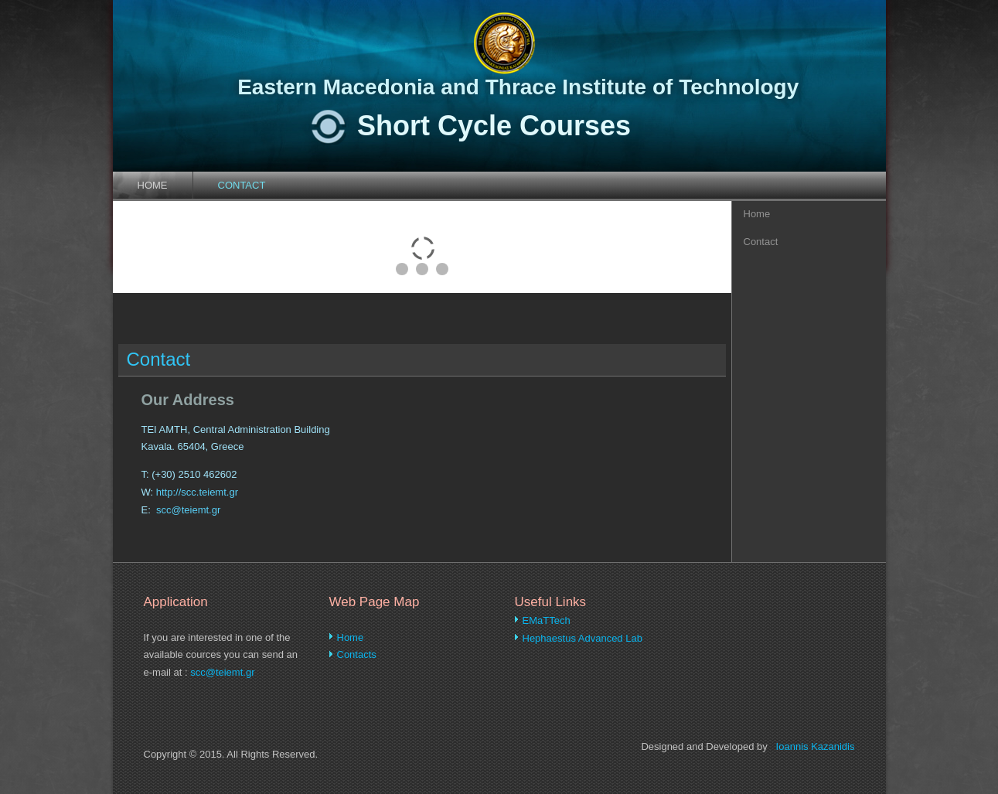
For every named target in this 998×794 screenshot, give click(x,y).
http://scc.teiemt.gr (197, 492)
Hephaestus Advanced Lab (582, 638)
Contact (242, 185)
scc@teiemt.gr (188, 510)
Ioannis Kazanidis (815, 746)
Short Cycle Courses (494, 125)
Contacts (356, 654)
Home (153, 185)
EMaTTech (547, 620)
